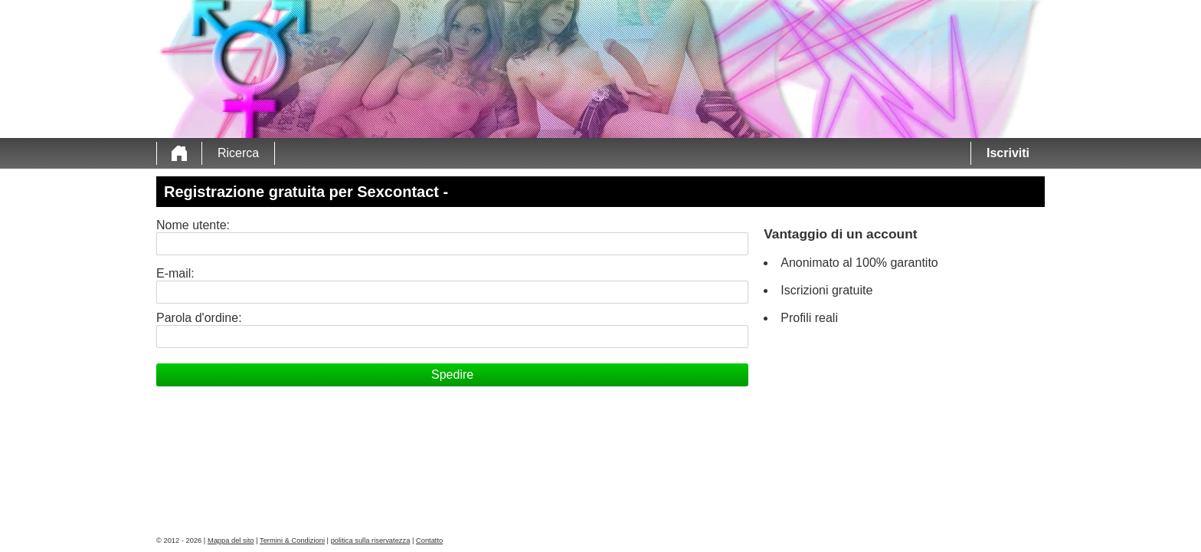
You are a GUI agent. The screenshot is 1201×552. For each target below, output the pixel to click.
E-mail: (175, 273)
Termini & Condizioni (292, 540)
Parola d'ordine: (199, 317)
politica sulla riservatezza (371, 540)
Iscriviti (1008, 152)
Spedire (452, 374)
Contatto (429, 540)
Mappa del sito (231, 540)
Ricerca (238, 152)
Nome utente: (193, 225)
